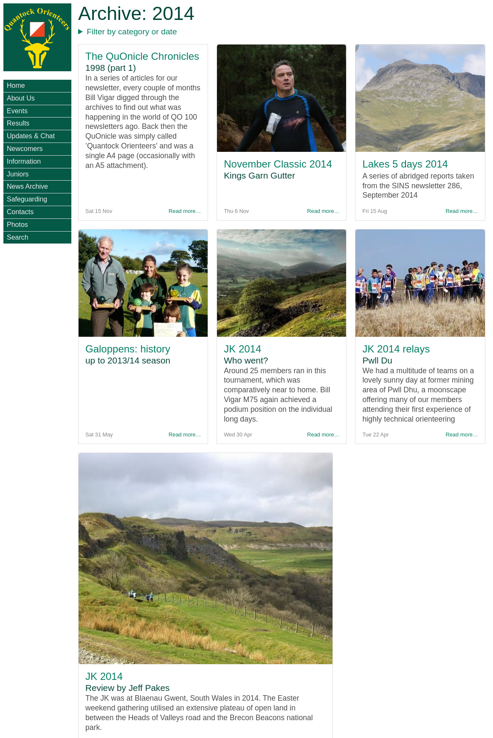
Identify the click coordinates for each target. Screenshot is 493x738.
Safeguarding (27, 199)
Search (17, 237)
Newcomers (24, 148)
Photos (17, 224)
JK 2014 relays (396, 349)
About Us (21, 98)
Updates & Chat (31, 136)
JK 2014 (242, 349)
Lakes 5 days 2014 (405, 164)
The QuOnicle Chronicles (142, 56)
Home (16, 85)
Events (17, 111)
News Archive (27, 186)
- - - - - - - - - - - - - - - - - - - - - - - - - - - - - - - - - (284, 32)
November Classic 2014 (278, 164)
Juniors (18, 174)
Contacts (20, 211)
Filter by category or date (132, 31)
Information (24, 161)
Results (18, 123)
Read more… (185, 211)
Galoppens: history (127, 349)
